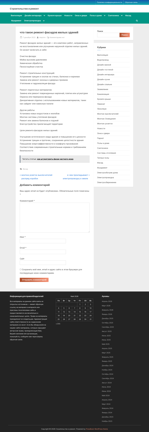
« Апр (58, 323)
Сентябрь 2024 (108, 378)
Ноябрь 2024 (107, 370)
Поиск (100, 31)
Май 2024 (106, 395)
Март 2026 (106, 306)
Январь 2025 (107, 361)
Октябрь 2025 (107, 323)
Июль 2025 (106, 336)
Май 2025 (106, 344)
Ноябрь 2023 (107, 421)
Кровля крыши (55, 15)
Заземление (102, 89)
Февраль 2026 (107, 310)
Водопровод (103, 60)
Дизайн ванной (104, 65)
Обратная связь (131, 2)
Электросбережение (106, 182)
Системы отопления (106, 153)
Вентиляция (16, 15)
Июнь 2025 (106, 340)
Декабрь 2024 (107, 365)
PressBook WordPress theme (97, 429)
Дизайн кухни (103, 79)
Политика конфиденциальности (109, 2)
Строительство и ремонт (24, 8)
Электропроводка (32, 20)
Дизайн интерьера (33, 15)
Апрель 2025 (107, 348)
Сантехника (113, 15)
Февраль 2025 (107, 357)
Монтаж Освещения (106, 119)
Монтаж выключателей (108, 114)
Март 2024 (106, 404)
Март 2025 (106, 353)
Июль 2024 (106, 387)
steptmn (42, 37)
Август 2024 (107, 383)
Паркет (100, 138)
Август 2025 (107, 331)
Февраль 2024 (107, 408)
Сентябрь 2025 (108, 327)
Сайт (22, 259)
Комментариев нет (57, 37)
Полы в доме (96, 15)
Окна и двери (81, 15)
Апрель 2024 (107, 400)
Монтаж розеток (105, 123)
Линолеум (101, 109)
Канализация (103, 94)
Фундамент (16, 20)
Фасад (128, 15)
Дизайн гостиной (105, 69)
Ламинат (101, 104)
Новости (68, 15)
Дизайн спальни (104, 84)
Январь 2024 (107, 413)
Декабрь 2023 (107, 417)
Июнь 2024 (106, 391)
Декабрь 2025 (107, 318)
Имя (23, 237)
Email (23, 248)
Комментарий (27, 201)
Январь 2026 (107, 314)
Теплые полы (103, 158)
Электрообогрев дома (107, 172)
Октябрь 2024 (107, 374)
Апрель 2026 (107, 301)
